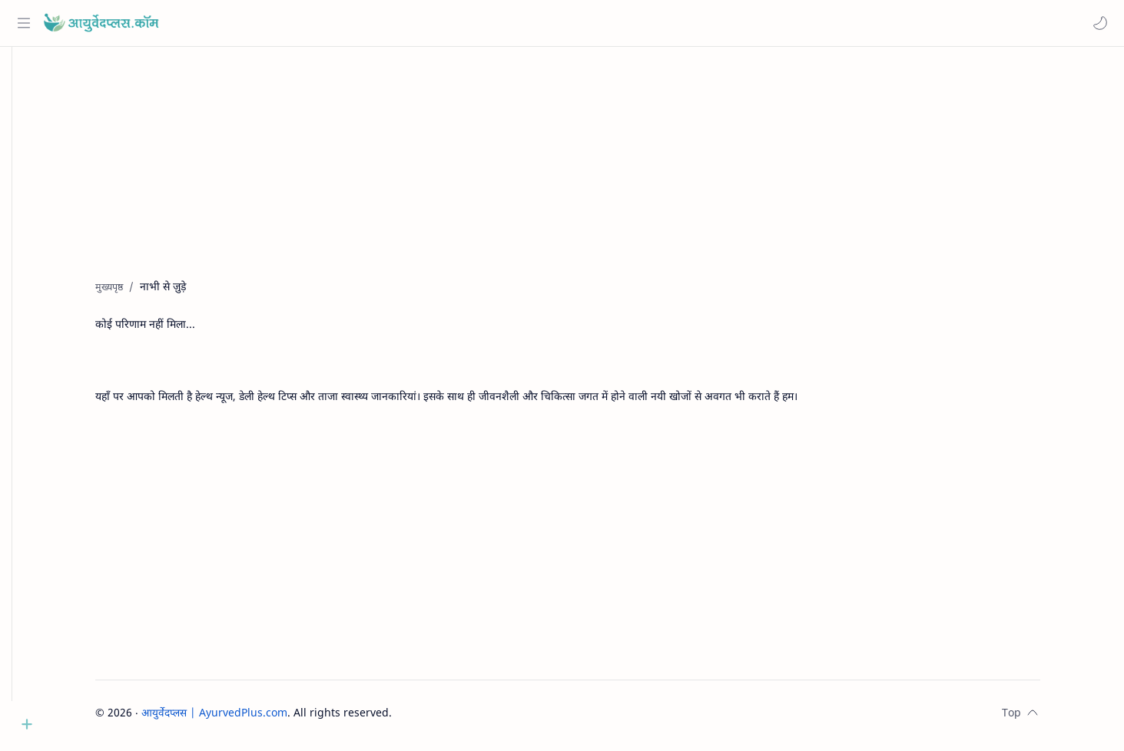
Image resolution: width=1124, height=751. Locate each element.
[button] (1097, 23)
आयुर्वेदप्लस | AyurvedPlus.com (237, 718)
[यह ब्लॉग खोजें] (319, 23)
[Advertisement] (579, 177)
